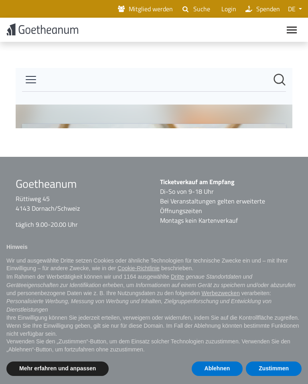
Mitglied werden (145, 9)
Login (227, 9)
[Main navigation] (292, 30)
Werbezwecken (220, 293)
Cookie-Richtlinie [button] (139, 268)
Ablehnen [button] (217, 368)
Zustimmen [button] (274, 368)
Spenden (262, 9)
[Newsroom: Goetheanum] (154, 100)
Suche (195, 9)
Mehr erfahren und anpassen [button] (57, 368)
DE (292, 9)
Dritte (177, 276)
